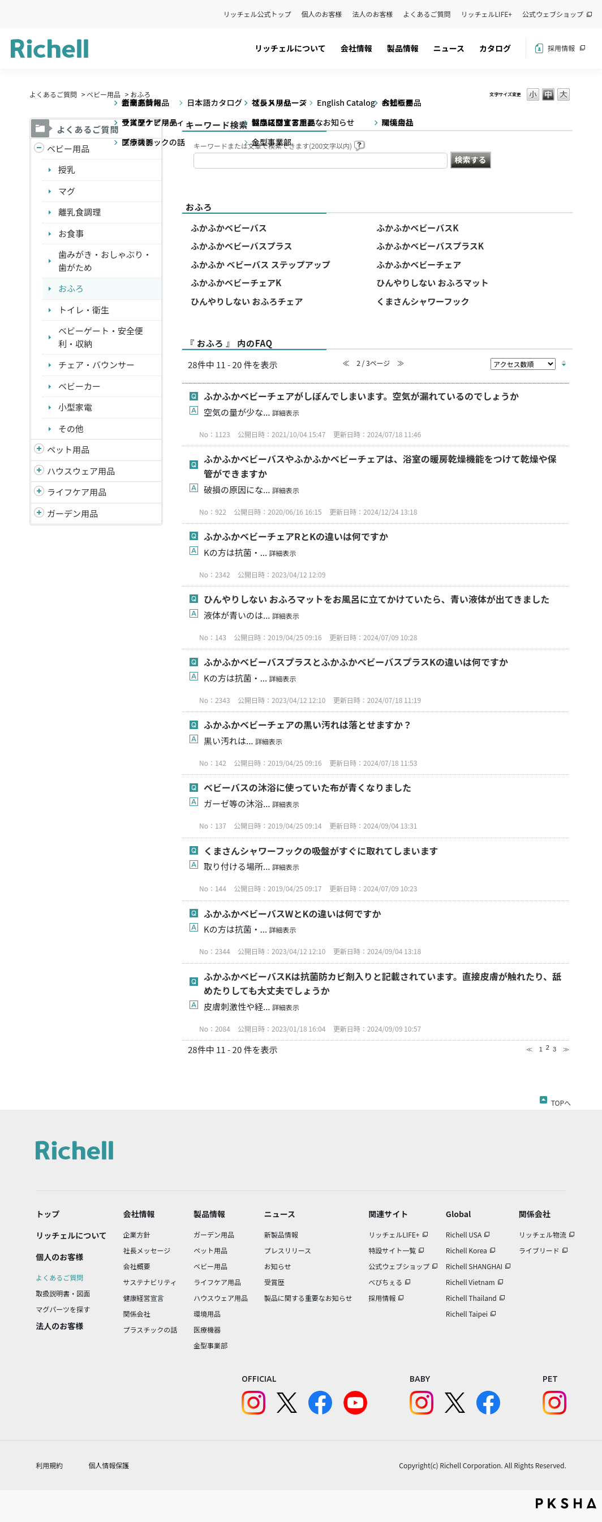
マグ (66, 191)
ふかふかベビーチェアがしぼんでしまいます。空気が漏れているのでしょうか (361, 396)
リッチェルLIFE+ (486, 14)
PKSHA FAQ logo (566, 1503)
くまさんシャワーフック (422, 301)
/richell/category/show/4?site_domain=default (39, 449)
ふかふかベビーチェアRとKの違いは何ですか (296, 536)
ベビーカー (79, 386)
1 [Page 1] (541, 1049)
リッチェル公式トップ (257, 14)
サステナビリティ (150, 1282)
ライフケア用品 (76, 492)
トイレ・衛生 (83, 310)
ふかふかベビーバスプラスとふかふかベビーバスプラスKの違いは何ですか (356, 662)
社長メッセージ (147, 1250)
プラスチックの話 (150, 1329)
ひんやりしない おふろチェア (247, 301)
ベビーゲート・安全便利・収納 (100, 337)
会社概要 (136, 1266)
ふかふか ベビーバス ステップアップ (260, 264)
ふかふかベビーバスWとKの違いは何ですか (292, 913)
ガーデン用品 (72, 513)
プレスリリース (287, 1250)
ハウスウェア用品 (81, 471)
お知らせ (277, 1266)
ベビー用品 (104, 94)
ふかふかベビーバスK (417, 228)
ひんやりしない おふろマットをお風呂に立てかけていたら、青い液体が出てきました (376, 599)
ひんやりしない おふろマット (432, 282)
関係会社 (136, 1313)
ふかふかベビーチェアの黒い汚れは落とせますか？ (308, 724)
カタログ (495, 48)
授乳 (66, 169)
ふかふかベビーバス (229, 228)
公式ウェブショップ (552, 14)
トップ (47, 1213)
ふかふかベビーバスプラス (242, 246)
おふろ (71, 288)
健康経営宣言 (143, 1298)
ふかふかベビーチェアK (236, 282)
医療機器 (207, 1329)
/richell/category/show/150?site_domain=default (39, 513)
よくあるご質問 (427, 14)
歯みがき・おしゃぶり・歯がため (105, 260)
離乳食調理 (79, 212)
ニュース (449, 48)
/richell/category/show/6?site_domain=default (39, 492)
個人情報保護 (108, 1465)
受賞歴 (274, 1282)
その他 (71, 428)
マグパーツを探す (63, 1309)
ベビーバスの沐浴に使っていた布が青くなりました (307, 787)
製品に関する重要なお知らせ (308, 1298)
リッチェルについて (290, 48)
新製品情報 (281, 1234)
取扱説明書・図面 (63, 1293)
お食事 (71, 233)
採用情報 (561, 48)
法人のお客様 (372, 14)
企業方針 (136, 1234)
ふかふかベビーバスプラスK (430, 246)
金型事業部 (210, 1345)
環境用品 (207, 1313)
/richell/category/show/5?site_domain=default (39, 149)
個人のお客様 (322, 14)
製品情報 (403, 48)
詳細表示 (285, 412)
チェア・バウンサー (96, 364)
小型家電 (75, 407)
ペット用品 (68, 449)
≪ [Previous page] (529, 1049)
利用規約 (49, 1465)
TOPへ (561, 1100)
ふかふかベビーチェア (418, 264)
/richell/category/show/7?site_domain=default (39, 471)
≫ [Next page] (566, 1049)
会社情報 (356, 48)
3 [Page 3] (554, 1049)
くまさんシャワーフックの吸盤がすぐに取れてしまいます (321, 850)
